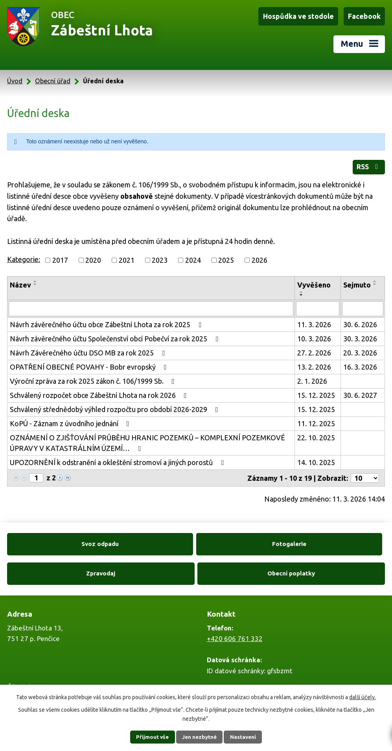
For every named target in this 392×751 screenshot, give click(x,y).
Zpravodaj (243, 541)
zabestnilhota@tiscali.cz (243, 667)
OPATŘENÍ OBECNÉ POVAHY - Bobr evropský (90, 364)
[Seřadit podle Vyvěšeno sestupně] (301, 292)
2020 (93, 257)
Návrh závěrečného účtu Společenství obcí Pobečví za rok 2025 (115, 336)
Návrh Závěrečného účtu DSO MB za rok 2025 (89, 350)
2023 (159, 257)
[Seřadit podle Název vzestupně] (35, 278)
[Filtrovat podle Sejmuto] (362, 306)
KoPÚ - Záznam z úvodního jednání (71, 421)
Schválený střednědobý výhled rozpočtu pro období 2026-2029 (115, 406)
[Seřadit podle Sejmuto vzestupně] (375, 278)
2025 (226, 257)
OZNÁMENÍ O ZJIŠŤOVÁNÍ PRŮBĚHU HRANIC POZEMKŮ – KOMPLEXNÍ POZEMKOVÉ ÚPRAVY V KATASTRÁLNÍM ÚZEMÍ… (147, 440)
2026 (259, 257)
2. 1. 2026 (312, 378)
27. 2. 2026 (314, 350)
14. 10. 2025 (316, 459)
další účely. (362, 697)
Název (20, 282)
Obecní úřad (52, 78)
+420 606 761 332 (235, 607)
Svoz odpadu (53, 541)
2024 (193, 257)
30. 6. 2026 (360, 322)
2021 (126, 257)
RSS (368, 165)
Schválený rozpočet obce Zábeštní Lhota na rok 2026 (100, 392)
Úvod (14, 78)
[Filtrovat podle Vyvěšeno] (317, 306)
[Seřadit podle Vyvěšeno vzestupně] (301, 289)
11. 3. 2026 (314, 322)
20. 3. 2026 (360, 350)
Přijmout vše (149, 737)
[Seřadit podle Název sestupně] (35, 281)
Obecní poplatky (339, 541)
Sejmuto (357, 282)
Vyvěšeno (314, 282)
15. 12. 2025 (316, 392)
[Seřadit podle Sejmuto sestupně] (375, 281)
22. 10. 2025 (316, 435)
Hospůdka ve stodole (299, 16)
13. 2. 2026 (314, 364)
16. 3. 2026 (360, 364)
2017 (60, 257)
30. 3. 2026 (360, 336)
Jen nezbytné (199, 737)
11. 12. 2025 (316, 421)
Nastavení (246, 737)
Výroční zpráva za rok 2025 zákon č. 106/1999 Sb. (94, 378)
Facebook (364, 16)
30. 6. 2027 (360, 392)
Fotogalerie (148, 541)
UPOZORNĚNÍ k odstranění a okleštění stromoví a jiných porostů (118, 459)
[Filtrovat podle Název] (151, 306)
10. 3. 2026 (314, 336)
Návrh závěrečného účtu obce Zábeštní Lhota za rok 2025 (107, 322)
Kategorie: (23, 256)
